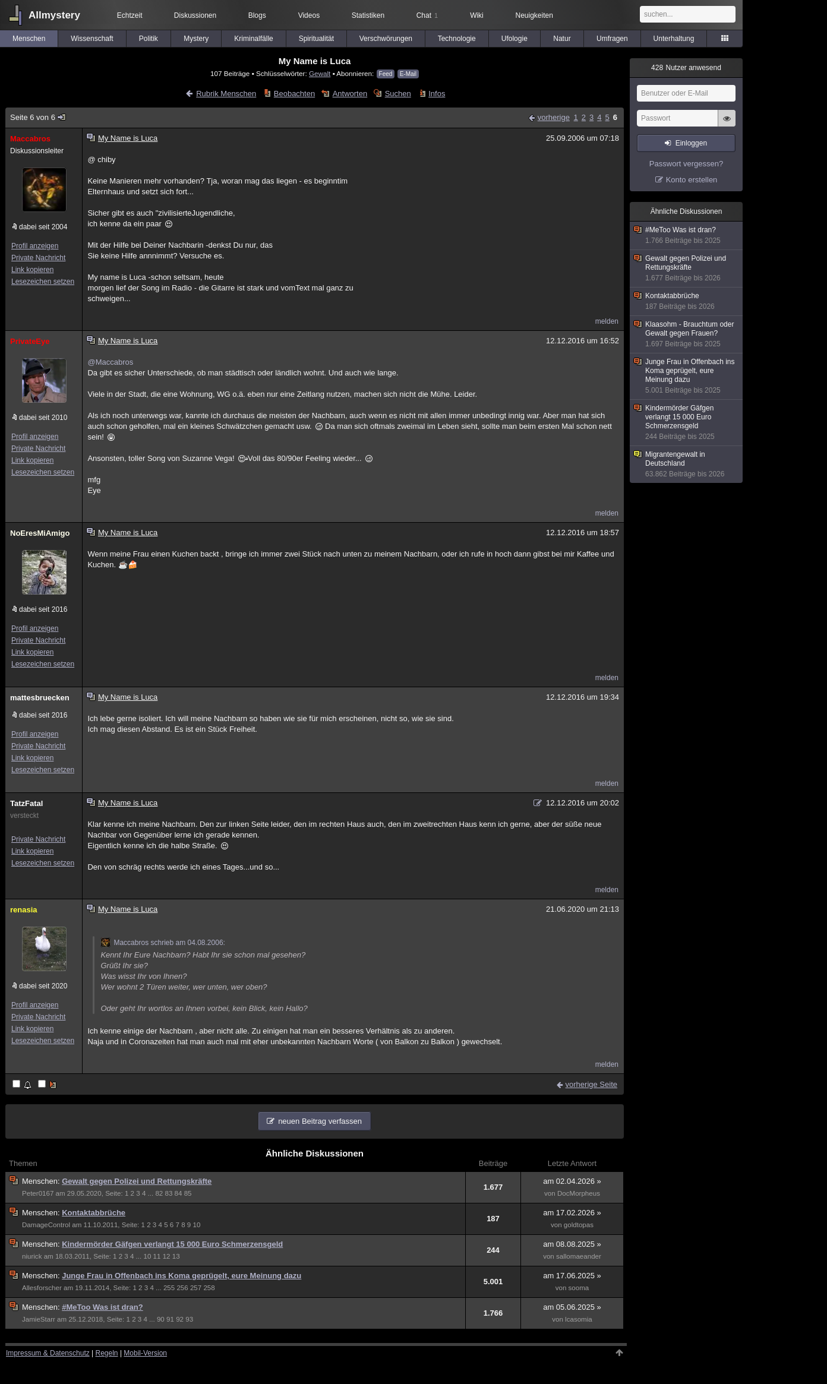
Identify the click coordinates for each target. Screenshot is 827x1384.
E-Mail (408, 74)
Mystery (196, 38)
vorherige (554, 117)
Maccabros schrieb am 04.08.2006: (162, 943)
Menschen (28, 38)
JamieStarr (38, 1319)
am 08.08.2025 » (572, 1244)
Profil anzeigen (34, 246)
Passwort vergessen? (686, 163)
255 (169, 1287)
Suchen (398, 93)
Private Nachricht (38, 258)
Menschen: (42, 1181)
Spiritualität (316, 38)
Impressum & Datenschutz (48, 1353)
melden (606, 321)
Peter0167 (37, 1193)
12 (167, 1256)
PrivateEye (30, 341)
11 (157, 1256)
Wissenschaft (92, 38)
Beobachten (294, 93)
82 (159, 1193)
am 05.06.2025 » (572, 1307)
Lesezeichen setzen (42, 281)
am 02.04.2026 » (572, 1181)
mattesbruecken (40, 697)
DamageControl (46, 1224)
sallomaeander (578, 1256)
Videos (309, 15)
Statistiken (368, 15)
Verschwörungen (385, 38)
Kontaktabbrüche (93, 1212)
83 (168, 1193)
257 (195, 1287)
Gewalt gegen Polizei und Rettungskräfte (137, 1181)
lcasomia (578, 1319)
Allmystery (54, 15)
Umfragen (612, 38)
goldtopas (579, 1224)
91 (170, 1319)
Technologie (457, 38)
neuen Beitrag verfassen (320, 1121)
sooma (579, 1287)
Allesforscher (42, 1287)
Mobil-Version (145, 1353)
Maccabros (30, 138)
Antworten (350, 93)
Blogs (257, 15)
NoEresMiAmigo (40, 533)
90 (161, 1319)
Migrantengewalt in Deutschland (686, 464)
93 (189, 1319)
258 (208, 1287)
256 (182, 1287)
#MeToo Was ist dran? (102, 1307)
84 (178, 1193)
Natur (561, 38)
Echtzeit (130, 15)
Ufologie (514, 38)
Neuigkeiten (534, 15)
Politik (148, 38)
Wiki (477, 15)
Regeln (107, 1353)
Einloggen (691, 143)
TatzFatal (26, 803)
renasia (23, 909)
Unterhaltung (674, 38)
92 (180, 1319)
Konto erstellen (692, 179)
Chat (427, 15)
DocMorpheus (578, 1193)
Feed (386, 74)
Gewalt (319, 73)
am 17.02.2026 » (572, 1212)
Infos (436, 93)
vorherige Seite (591, 1084)
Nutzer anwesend (686, 68)
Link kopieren (32, 270)
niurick (32, 1256)
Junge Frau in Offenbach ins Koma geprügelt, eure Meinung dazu (181, 1275)
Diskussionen (195, 15)
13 (176, 1256)
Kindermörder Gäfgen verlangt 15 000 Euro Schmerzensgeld (172, 1244)
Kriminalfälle (253, 38)
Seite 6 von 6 (38, 117)
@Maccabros (110, 362)
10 (196, 1224)
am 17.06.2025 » (572, 1275)
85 (188, 1193)
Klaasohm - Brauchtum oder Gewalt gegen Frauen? (686, 334)
